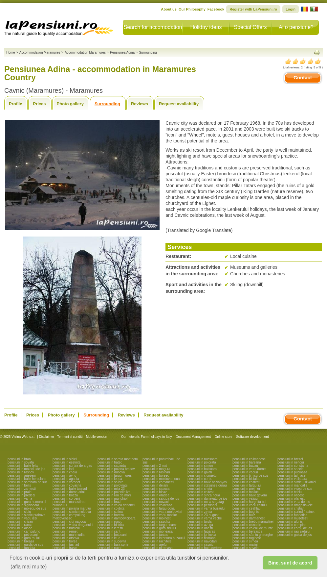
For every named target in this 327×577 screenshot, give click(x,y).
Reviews (139, 103)
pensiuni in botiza (65, 495)
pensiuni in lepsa (110, 479)
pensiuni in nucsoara (202, 459)
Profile (15, 103)
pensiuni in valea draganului (73, 525)
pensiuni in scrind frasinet (296, 512)
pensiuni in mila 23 (111, 488)
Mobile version (96, 437)
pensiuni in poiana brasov (116, 469)
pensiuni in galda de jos (294, 535)
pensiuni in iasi (63, 469)
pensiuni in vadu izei (22, 518)
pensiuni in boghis (245, 512)
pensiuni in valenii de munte (252, 528)
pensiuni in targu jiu (246, 485)
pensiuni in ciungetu (201, 475)
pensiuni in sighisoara (23, 505)
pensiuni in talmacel (291, 475)
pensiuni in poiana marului (72, 508)
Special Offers (250, 27)
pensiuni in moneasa (157, 531)
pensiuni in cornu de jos (294, 528)
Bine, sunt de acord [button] (290, 562)
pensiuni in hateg (110, 462)
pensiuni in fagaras (201, 531)
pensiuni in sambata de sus (27, 482)
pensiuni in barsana (246, 462)
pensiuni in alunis (290, 521)
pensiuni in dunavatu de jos (207, 498)
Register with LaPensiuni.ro (253, 9)
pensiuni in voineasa (157, 505)
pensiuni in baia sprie (113, 544)
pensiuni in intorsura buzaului (163, 538)
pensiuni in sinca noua (203, 495)
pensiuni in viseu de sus (294, 488)
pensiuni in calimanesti (249, 459)
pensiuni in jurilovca (201, 535)
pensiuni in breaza (21, 541)
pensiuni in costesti (246, 482)
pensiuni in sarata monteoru (118, 459)
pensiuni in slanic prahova (26, 515)
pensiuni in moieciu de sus (27, 508)
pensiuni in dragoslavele (295, 505)
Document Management (193, 437)
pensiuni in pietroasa (157, 548)
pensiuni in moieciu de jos (26, 469)
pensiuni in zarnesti (22, 488)
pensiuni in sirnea (245, 541)
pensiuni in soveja (245, 548)
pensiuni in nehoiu (290, 462)
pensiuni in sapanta (112, 465)
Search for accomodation (153, 27)
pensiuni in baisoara (202, 469)
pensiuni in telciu (289, 492)
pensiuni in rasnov (21, 472)
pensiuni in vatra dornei (249, 469)
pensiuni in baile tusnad (70, 488)
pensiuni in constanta (292, 465)
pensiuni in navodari (202, 541)
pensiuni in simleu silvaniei (296, 482)
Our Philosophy (192, 9)
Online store (223, 437)
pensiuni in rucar (109, 548)
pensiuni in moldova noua (161, 479)
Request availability (179, 103)
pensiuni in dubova (111, 472)
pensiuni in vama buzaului (206, 508)
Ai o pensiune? (296, 27)
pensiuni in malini (245, 544)
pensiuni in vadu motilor (159, 515)
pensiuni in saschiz (156, 521)
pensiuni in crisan (20, 521)
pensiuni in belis (19, 485)
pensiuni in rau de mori (114, 495)
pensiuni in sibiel (64, 459)
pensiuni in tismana (201, 538)
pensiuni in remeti (65, 531)
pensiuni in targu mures (115, 475)
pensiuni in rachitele (156, 541)
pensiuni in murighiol (112, 498)
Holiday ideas (206, 27)
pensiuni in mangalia (292, 485)
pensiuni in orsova (66, 538)
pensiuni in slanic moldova (72, 512)
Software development (252, 437)
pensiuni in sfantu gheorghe (252, 535)
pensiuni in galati (199, 472)
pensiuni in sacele (290, 469)
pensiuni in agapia (66, 479)
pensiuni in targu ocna (158, 508)
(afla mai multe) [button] (29, 566)
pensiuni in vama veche (204, 518)
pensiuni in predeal (21, 495)
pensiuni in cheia (65, 472)
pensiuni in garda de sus (25, 544)
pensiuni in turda (199, 521)
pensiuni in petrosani (23, 535)
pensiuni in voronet (66, 482)
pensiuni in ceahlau (246, 508)
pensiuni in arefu (154, 544)
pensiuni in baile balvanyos (207, 482)
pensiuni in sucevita (112, 541)
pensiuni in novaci (155, 502)
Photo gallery (70, 103)
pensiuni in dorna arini (69, 492)
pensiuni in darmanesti (248, 518)
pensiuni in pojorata (201, 462)
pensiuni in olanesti (291, 498)
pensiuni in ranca (20, 525)
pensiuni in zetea (199, 512)
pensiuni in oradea (155, 495)
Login (290, 9)
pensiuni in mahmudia (68, 535)
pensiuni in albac (20, 528)
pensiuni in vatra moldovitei (162, 512)
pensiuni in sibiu (19, 512)
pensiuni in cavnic (200, 544)
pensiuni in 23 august (203, 515)
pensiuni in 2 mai (154, 465)
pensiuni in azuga (200, 525)
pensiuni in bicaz (154, 492)
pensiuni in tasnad (66, 544)
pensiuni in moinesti (156, 518)
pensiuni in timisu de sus (250, 475)
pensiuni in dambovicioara (117, 518)
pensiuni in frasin (65, 548)
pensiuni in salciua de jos (160, 498)
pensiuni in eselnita (66, 462)
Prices (39, 103)
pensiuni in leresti (110, 528)
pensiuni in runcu (110, 521)
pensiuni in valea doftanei (116, 505)
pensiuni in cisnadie (246, 525)
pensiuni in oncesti (290, 495)
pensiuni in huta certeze (204, 548)
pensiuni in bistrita (111, 525)
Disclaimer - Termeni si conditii (61, 437)
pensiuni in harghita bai (249, 502)
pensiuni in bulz (243, 515)
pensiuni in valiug (245, 498)
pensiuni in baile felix (23, 465)
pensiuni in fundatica (292, 515)
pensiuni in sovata (21, 462)
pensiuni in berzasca (247, 531)
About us (169, 9)
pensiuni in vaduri (245, 472)
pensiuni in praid (20, 492)
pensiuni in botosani (112, 535)
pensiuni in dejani (155, 485)
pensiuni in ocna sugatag (205, 502)
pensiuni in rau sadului (293, 531)
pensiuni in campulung (24, 531)
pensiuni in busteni (66, 528)
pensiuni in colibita (111, 508)
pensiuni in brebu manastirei (252, 521)
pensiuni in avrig (64, 475)
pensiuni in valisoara (292, 479)
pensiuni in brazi (109, 502)
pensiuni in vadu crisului (249, 505)
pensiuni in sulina (110, 512)
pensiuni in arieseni (22, 475)
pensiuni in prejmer (246, 488)
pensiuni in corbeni (66, 498)
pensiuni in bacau (245, 465)
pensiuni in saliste (110, 482)
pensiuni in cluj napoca (69, 521)
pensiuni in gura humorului (27, 502)
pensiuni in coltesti (200, 492)
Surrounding (107, 103)
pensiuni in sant (109, 531)
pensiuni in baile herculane (27, 479)
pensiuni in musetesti (292, 518)
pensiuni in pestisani (202, 505)
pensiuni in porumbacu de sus (161, 460)
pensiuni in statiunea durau (207, 485)
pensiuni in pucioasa (292, 472)
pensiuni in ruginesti (246, 538)
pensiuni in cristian (290, 508)
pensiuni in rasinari (156, 472)
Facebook (215, 9)
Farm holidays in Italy (156, 437)
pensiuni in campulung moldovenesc (69, 516)
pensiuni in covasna (67, 485)
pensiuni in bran (19, 459)
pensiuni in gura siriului (159, 528)
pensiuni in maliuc (245, 492)
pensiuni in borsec (155, 475)
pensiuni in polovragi (112, 485)
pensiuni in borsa (65, 541)
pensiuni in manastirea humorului (69, 503)
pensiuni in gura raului (24, 538)
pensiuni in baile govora (249, 495)
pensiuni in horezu (111, 515)
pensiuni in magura (156, 469)
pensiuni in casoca (155, 488)
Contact (303, 77)
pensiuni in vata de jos (293, 502)
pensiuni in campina (291, 525)
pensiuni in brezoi (290, 459)
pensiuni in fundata (21, 548)
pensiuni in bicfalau (246, 479)
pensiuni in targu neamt (159, 525)
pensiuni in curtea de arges (72, 465)
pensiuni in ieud (109, 538)
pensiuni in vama (20, 498)
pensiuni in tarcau (155, 535)
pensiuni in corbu (199, 479)
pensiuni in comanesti (158, 482)
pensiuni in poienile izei (114, 492)
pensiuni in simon (200, 465)
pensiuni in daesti (200, 528)
